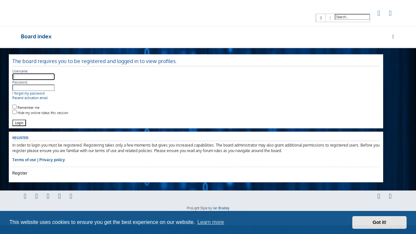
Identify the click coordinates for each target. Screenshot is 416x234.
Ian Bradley (221, 208)
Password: (32, 82)
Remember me (37, 108)
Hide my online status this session (52, 113)
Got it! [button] (379, 222)
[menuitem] (379, 14)
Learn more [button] (210, 222)
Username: (32, 71)
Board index (36, 36)
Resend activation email (42, 98)
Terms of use (36, 159)
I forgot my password (40, 93)
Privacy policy (64, 159)
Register (31, 173)
